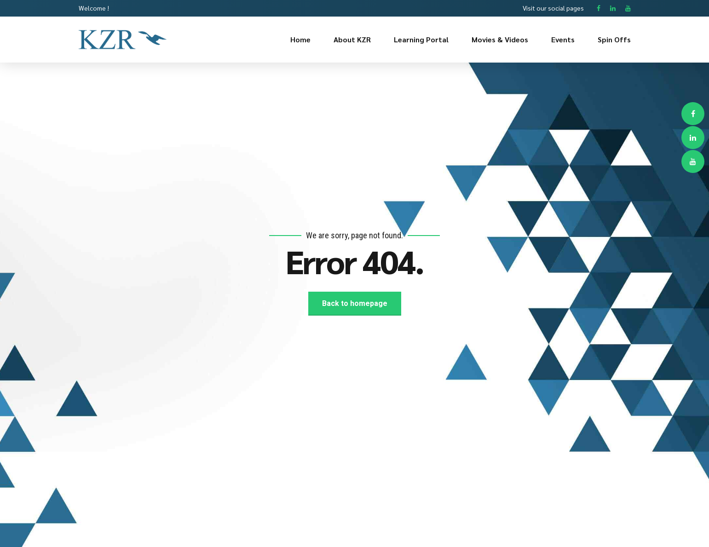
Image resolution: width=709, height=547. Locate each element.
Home (300, 39)
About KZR (352, 39)
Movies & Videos (500, 39)
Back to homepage (354, 303)
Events (563, 39)
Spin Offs (614, 39)
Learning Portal (421, 39)
